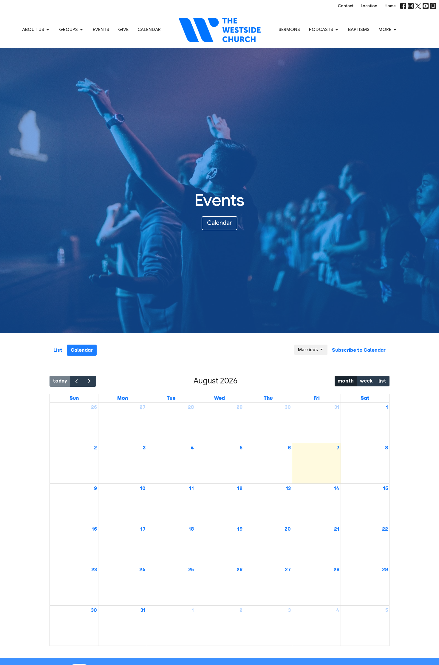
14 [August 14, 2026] (336, 488)
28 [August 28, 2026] (336, 569)
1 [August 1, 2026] (387, 407)
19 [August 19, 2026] (239, 529)
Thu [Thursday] (268, 398)
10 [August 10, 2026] (143, 488)
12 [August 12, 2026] (239, 488)
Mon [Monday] (122, 398)
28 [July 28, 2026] (191, 407)
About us (36, 30)
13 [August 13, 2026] (288, 488)
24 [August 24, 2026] (142, 569)
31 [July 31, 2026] (336, 407)
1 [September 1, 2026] (192, 610)
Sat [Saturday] (365, 398)
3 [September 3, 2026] (289, 610)
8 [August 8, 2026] (386, 448)
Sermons (289, 29)
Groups (71, 30)
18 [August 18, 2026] (191, 529)
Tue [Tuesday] (170, 398)
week (366, 381)
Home (390, 5)
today (60, 381)
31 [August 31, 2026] (143, 610)
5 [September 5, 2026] (386, 610)
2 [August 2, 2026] (95, 448)
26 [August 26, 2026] (239, 569)
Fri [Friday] (316, 398)
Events (101, 29)
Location (369, 5)
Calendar (149, 29)
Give (123, 29)
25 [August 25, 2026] (191, 569)
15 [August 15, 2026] (385, 488)
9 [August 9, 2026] (95, 488)
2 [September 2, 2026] (240, 610)
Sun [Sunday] (74, 398)
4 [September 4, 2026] (337, 610)
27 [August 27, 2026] (288, 569)
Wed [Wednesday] (219, 398)
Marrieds (311, 350)
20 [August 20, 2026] (288, 529)
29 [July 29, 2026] (239, 407)
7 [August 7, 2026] (337, 448)
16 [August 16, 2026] (94, 529)
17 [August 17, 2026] (143, 529)
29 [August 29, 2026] (385, 569)
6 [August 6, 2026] (289, 448)
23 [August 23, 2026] (94, 569)
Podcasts (324, 30)
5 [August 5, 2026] (241, 448)
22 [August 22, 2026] (385, 529)
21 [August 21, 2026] (336, 529)
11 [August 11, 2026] (191, 488)
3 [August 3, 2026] (144, 448)
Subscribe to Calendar (359, 350)
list (382, 381)
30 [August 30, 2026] (94, 610)
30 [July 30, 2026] (288, 407)
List (57, 350)
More (387, 30)
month (346, 381)
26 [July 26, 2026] (94, 407)
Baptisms (359, 29)
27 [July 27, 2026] (143, 407)
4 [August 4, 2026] (192, 448)
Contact (345, 5)
